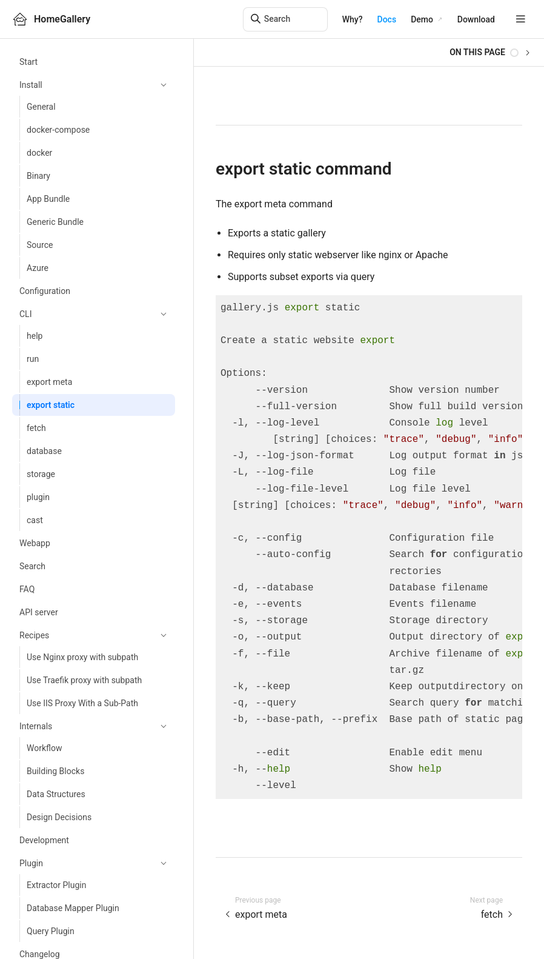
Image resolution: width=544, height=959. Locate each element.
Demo (422, 19)
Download (476, 19)
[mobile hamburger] (520, 19)
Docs (387, 19)
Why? (352, 19)
